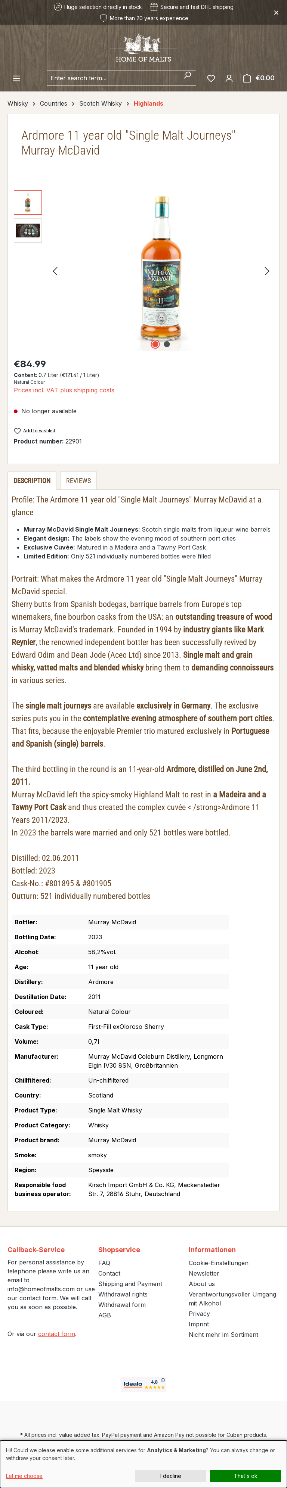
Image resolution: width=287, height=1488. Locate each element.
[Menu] (16, 78)
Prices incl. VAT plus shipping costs (64, 390)
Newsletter (204, 1273)
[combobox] (113, 78)
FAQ (104, 1263)
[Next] (267, 270)
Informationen (212, 1250)
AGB (104, 1315)
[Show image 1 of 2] (155, 344)
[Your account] (229, 78)
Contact (109, 1273)
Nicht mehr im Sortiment (223, 1334)
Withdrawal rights (123, 1294)
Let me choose (24, 1476)
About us (202, 1284)
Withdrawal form (122, 1304)
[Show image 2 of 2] (167, 344)
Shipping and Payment (130, 1284)
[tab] (31, 480)
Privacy (199, 1313)
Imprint (199, 1324)
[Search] (187, 78)
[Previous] (55, 270)
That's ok (245, 1476)
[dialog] (143, 1464)
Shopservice (119, 1250)
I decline (170, 1476)
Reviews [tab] (78, 481)
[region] (143, 270)
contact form (56, 1334)
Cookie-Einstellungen (219, 1263)
